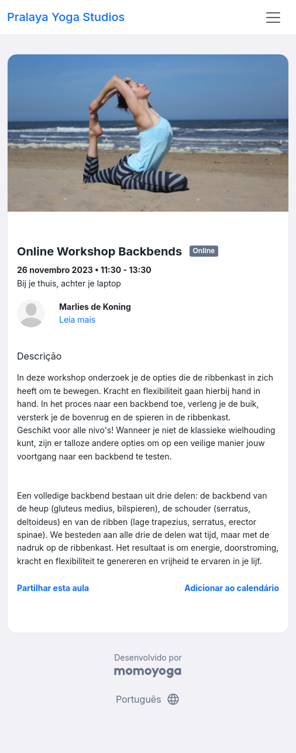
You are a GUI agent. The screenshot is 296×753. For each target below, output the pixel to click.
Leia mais (77, 319)
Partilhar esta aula (53, 588)
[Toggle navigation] (273, 17)
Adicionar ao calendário (231, 588)
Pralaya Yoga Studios (66, 17)
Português (148, 699)
